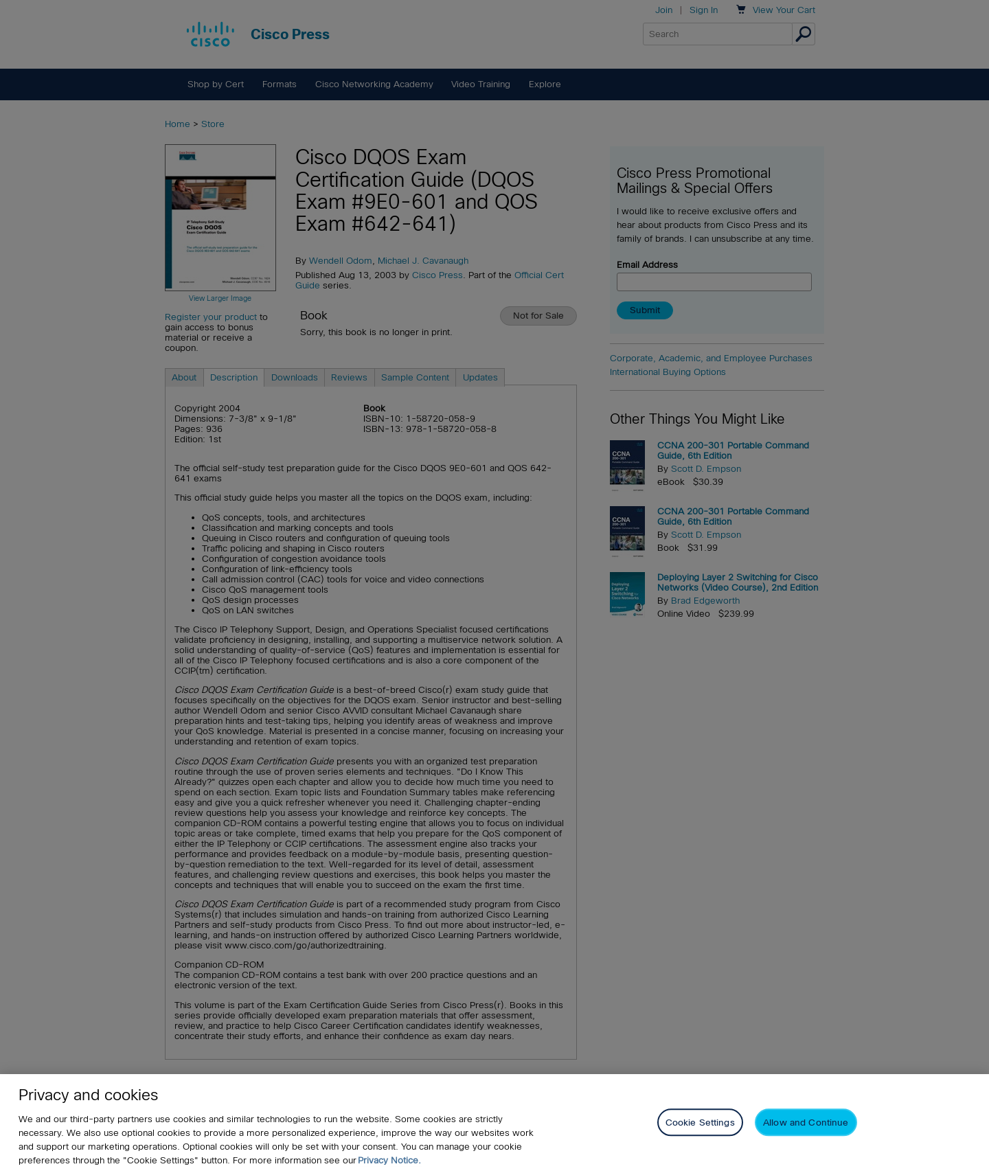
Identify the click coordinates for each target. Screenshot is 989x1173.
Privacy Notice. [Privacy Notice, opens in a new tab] (389, 1160)
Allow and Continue (805, 1123)
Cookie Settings (700, 1123)
